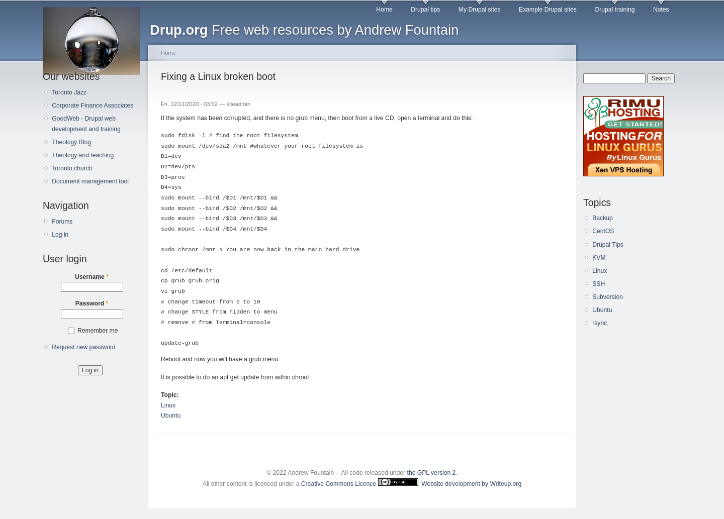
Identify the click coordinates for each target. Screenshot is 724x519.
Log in (60, 234)
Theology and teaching (83, 155)
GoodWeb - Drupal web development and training (86, 124)
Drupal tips (425, 9)
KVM (598, 257)
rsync (599, 323)
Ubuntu (170, 415)
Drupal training (615, 9)
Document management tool (90, 181)
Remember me (97, 330)
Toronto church (72, 168)
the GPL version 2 (431, 472)
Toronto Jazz (69, 92)
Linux (168, 405)
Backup (602, 218)
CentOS (603, 231)
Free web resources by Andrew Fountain (304, 30)
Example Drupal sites (548, 9)
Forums (62, 221)
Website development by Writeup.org (471, 483)
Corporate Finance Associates (92, 105)
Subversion (607, 296)
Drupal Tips (607, 244)
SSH (598, 283)
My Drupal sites (480, 9)
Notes (661, 9)
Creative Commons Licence (359, 483)
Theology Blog (71, 142)
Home (384, 9)
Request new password (83, 347)
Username (92, 276)
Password (92, 303)
